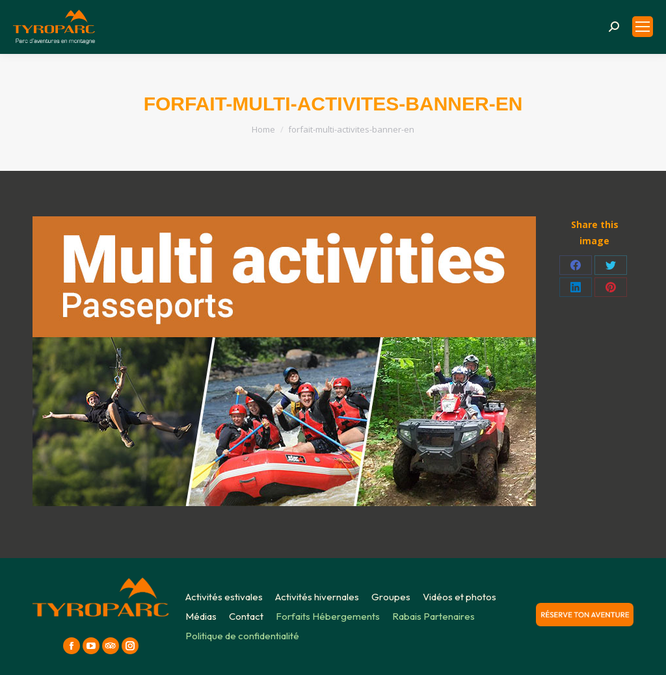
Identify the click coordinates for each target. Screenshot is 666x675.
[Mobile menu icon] (642, 26)
